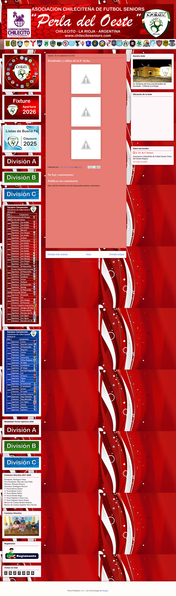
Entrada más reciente (58, 254)
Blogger (105, 591)
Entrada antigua (116, 254)
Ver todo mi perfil (140, 162)
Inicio (88, 254)
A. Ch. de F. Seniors (144, 153)
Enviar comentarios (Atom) (91, 261)
